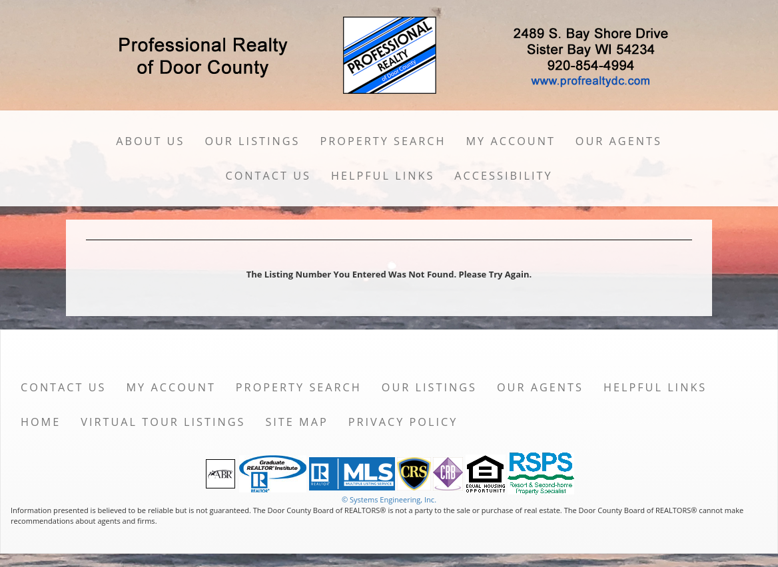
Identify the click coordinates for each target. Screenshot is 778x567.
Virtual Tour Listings (163, 422)
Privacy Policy (403, 422)
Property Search (383, 141)
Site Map (296, 422)
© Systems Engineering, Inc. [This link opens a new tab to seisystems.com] (389, 499)
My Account (511, 141)
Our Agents (619, 141)
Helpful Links (382, 175)
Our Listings (252, 141)
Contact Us (268, 175)
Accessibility (503, 175)
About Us (150, 141)
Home (41, 422)
